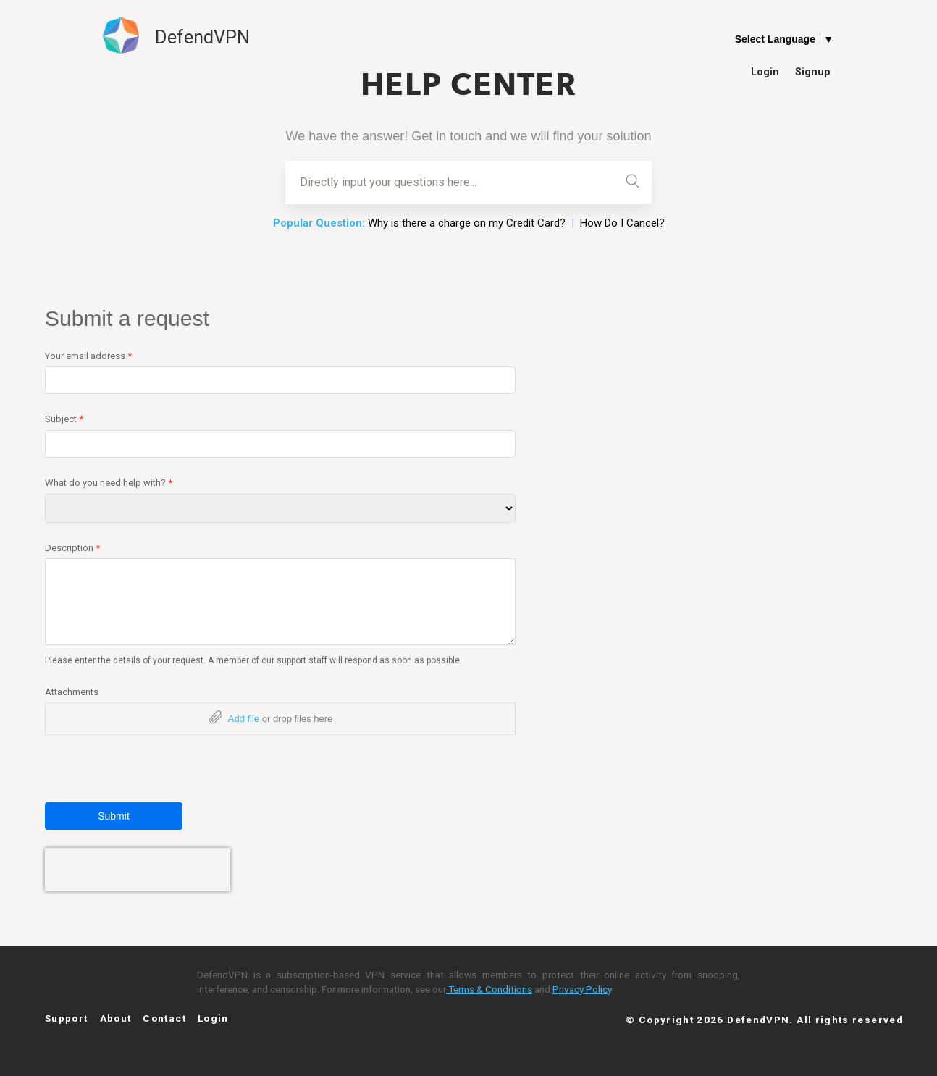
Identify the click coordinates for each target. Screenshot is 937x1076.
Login (765, 71)
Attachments (71, 691)
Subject (64, 418)
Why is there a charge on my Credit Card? (467, 223)
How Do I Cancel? (622, 223)
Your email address (88, 355)
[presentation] (137, 869)
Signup (813, 71)
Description (72, 547)
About (116, 1018)
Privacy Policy (581, 989)
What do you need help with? (108, 482)
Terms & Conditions (489, 989)
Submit (114, 816)
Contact (164, 1018)
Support (66, 1018)
